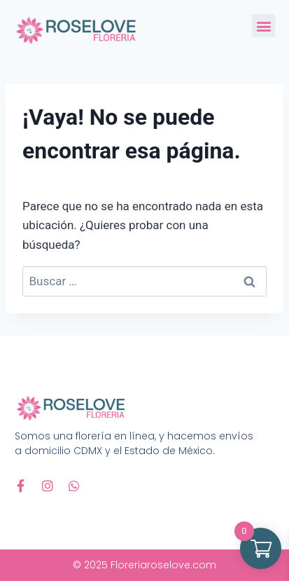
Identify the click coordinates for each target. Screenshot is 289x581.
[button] (263, 25)
